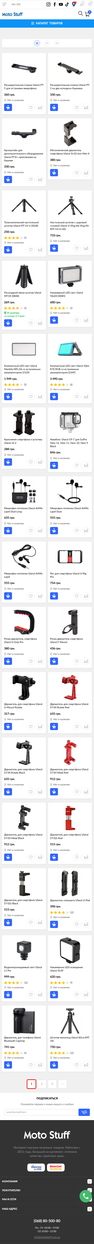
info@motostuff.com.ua (47, 1237)
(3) (25, 308)
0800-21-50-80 (51, 13)
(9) (25, 238)
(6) (71, 384)
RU (18, 4)
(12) (72, 912)
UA (13, 4)
